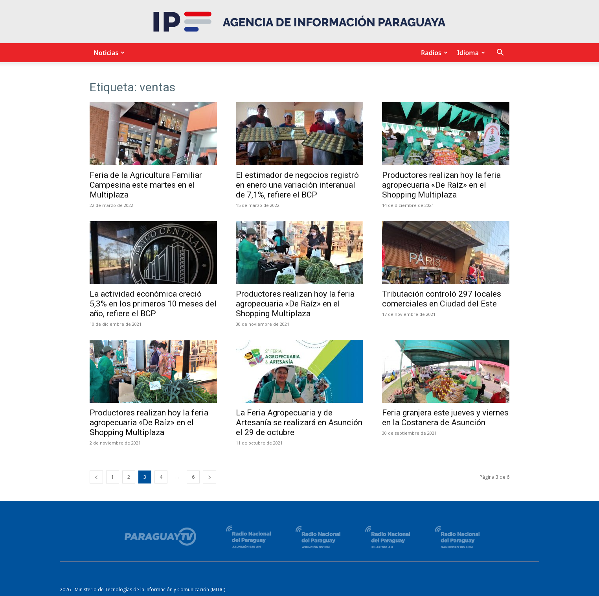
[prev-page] (96, 477)
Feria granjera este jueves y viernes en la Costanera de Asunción (445, 417)
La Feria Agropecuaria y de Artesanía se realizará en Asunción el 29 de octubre (299, 422)
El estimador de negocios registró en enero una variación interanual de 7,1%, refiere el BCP (297, 184)
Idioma (470, 52)
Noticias (108, 52)
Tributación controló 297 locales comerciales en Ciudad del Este (441, 298)
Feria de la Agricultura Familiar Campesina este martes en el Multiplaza (146, 184)
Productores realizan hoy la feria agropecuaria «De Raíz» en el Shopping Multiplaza (441, 184)
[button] (500, 53)
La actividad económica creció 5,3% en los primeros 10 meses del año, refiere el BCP (153, 303)
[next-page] (209, 477)
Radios (433, 52)
